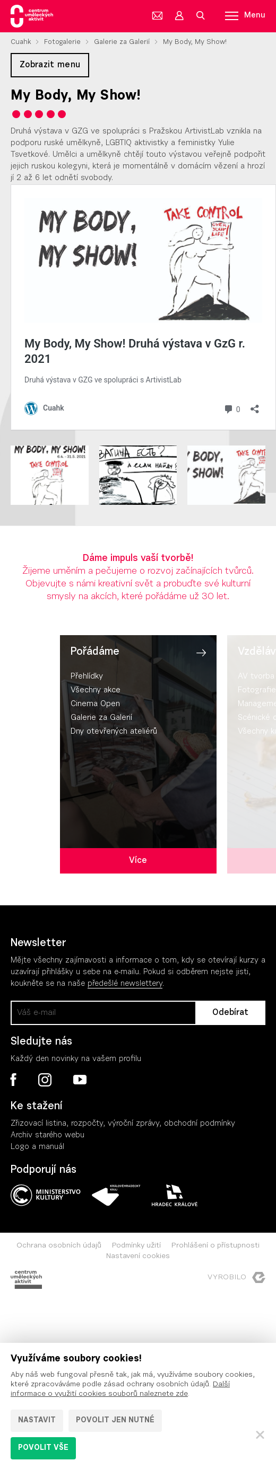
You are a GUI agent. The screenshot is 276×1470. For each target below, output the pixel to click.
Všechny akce (95, 690)
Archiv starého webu (47, 1135)
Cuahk (21, 42)
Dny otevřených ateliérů (114, 732)
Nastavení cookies (138, 1256)
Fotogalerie (62, 42)
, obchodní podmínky (197, 1124)
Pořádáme (95, 652)
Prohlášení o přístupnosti (215, 1246)
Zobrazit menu (50, 65)
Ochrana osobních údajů (58, 1246)
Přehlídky (87, 677)
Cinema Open (95, 704)
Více (138, 861)
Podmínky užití (136, 1246)
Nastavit (37, 1420)
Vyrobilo (236, 1277)
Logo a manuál (37, 1147)
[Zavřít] (260, 1434)
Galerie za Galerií (122, 42)
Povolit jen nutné (115, 1420)
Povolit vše (43, 1448)
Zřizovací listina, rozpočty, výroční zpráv (83, 1124)
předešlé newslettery (125, 984)
